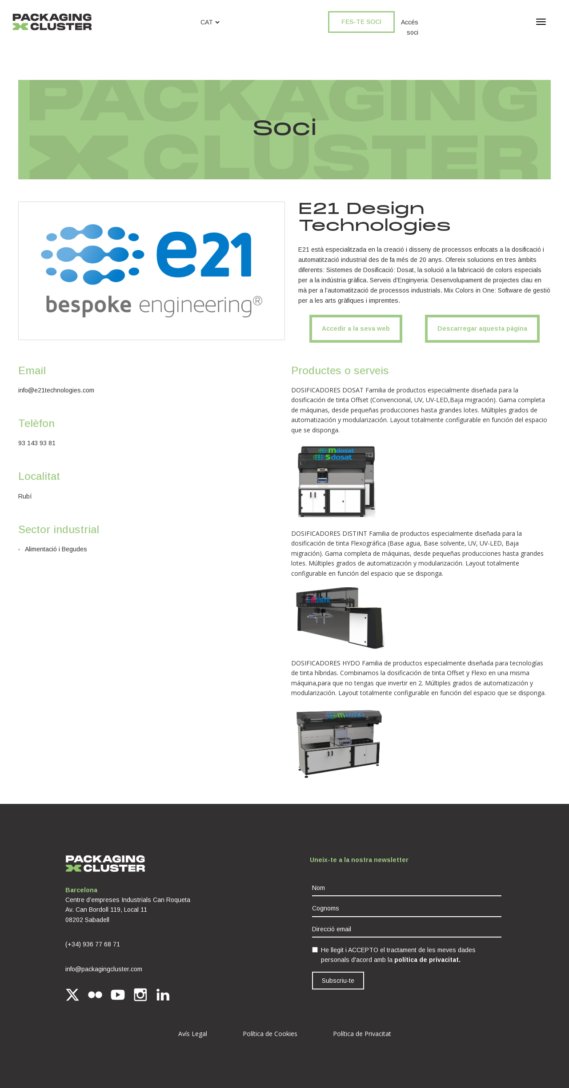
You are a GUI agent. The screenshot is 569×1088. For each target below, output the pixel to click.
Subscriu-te (338, 980)
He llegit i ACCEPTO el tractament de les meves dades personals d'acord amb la (398, 954)
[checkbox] (315, 950)
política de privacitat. (427, 959)
